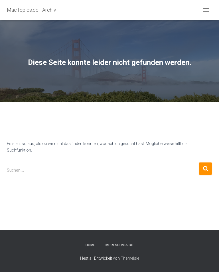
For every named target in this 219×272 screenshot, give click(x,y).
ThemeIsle (130, 258)
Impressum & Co (119, 245)
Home (90, 245)
